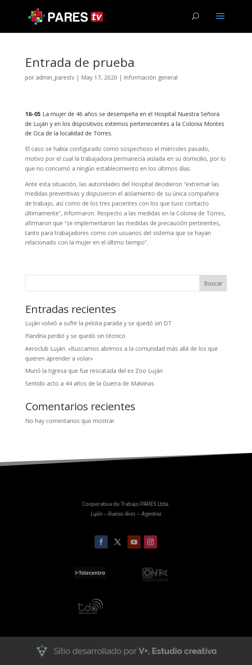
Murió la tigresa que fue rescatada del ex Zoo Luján (94, 371)
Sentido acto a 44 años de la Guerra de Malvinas (89, 383)
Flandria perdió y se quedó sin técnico (75, 336)
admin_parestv (55, 77)
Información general (151, 77)
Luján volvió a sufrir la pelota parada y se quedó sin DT (98, 323)
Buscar (213, 283)
